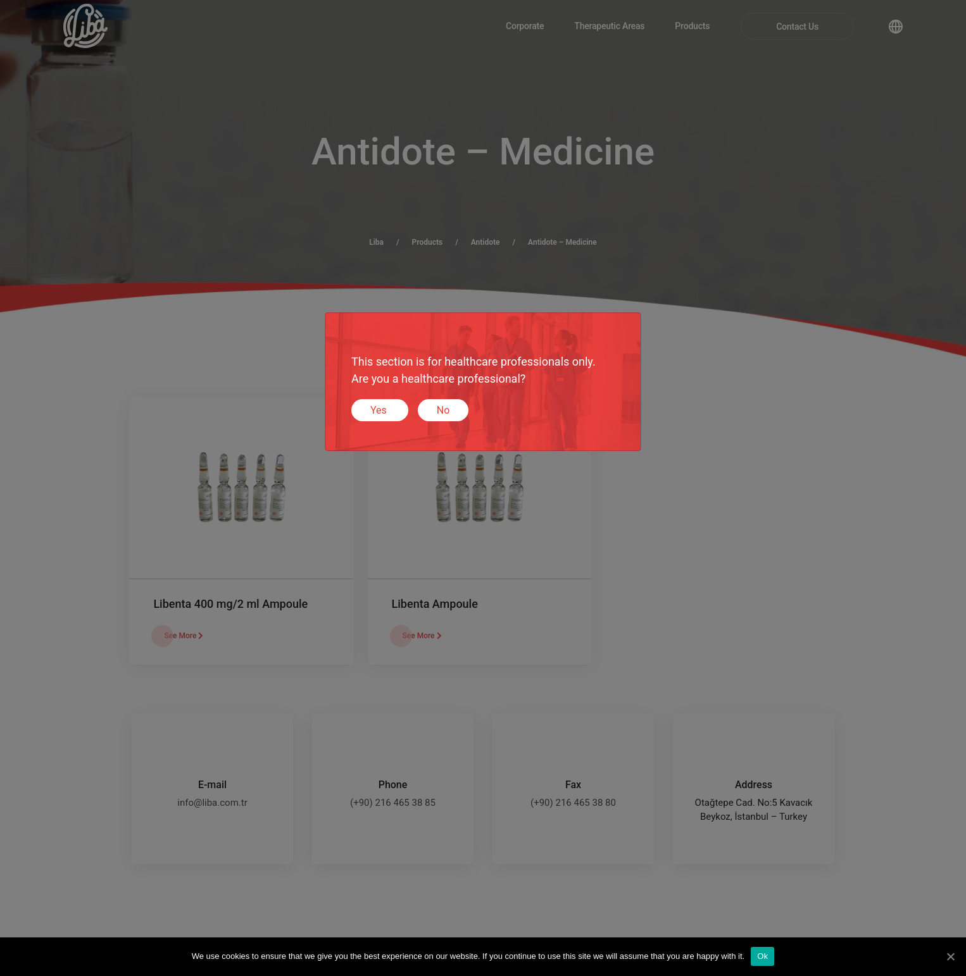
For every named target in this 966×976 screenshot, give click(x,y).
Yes (379, 410)
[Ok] (950, 956)
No (443, 410)
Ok (762, 956)
